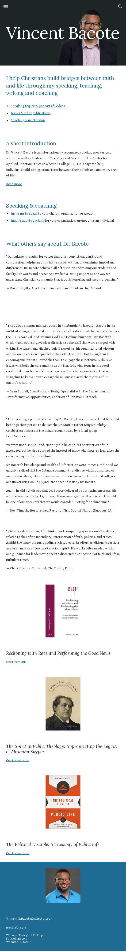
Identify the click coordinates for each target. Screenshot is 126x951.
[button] (5, 6)
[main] (63, 33)
